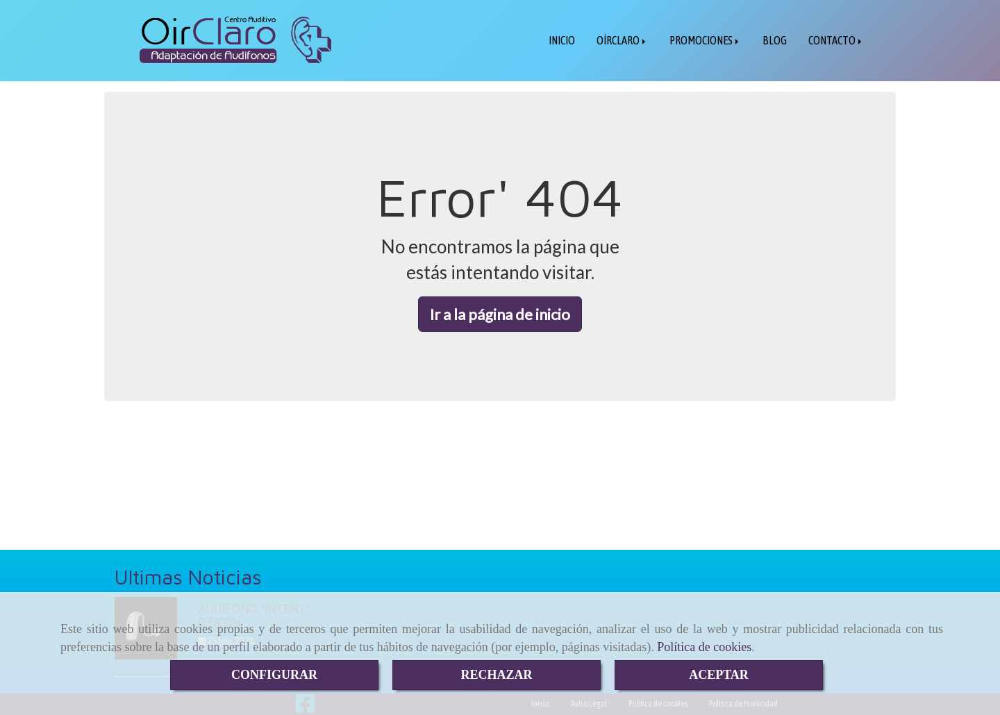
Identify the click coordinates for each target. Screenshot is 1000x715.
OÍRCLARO (622, 40)
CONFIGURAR (274, 675)
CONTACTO (836, 40)
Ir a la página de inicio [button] (500, 314)
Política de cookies (704, 647)
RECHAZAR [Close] (496, 675)
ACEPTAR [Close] (719, 675)
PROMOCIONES (705, 40)
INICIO (562, 40)
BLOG (774, 40)
